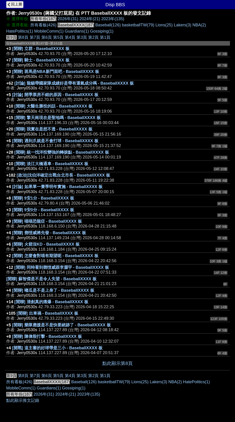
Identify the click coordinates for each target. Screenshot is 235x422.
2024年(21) (89, 19)
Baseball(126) (108, 25)
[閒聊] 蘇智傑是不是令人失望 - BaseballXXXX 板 (51, 279)
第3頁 (81, 37)
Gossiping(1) (101, 31)
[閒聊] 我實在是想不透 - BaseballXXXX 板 (53, 129)
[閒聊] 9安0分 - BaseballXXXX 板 (43, 210)
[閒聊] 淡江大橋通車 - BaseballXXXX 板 (51, 163)
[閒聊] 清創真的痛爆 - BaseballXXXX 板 (51, 302)
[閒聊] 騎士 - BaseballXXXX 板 (41, 60)
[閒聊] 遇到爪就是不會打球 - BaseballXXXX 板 (55, 141)
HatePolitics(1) (19, 31)
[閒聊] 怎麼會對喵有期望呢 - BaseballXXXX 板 (55, 255)
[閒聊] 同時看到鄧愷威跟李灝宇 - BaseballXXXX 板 (61, 267)
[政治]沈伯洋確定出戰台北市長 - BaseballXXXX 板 (63, 175)
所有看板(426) (43, 25)
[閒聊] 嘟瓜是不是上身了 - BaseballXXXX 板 (53, 290)
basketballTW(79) (138, 25)
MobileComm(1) (49, 31)
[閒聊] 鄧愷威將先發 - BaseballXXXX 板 (49, 232)
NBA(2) (199, 25)
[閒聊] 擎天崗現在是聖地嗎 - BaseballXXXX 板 (57, 117)
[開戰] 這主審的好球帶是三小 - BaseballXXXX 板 (57, 348)
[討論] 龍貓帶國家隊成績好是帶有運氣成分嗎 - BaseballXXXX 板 (74, 83)
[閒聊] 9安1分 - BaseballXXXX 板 (43, 198)
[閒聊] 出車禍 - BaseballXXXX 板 (47, 313)
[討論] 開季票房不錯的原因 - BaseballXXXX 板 (55, 94)
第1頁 (105, 37)
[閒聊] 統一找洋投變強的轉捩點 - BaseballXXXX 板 (61, 152)
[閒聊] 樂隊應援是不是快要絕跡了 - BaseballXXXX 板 (61, 325)
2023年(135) (112, 19)
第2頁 (93, 37)
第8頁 (23, 37)
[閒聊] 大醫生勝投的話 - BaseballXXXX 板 (53, 106)
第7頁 (35, 37)
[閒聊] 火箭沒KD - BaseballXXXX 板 (46, 244)
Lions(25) (164, 25)
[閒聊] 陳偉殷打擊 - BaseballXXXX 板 (47, 336)
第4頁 (70, 37)
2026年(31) (68, 19)
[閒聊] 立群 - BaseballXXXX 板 (41, 48)
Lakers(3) (182, 25)
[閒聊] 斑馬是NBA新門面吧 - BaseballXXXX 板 (55, 71)
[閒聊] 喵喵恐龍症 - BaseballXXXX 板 (47, 221)
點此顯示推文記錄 (22, 400)
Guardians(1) (77, 31)
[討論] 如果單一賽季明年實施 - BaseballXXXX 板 (57, 186)
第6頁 (46, 37)
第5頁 (58, 37)
